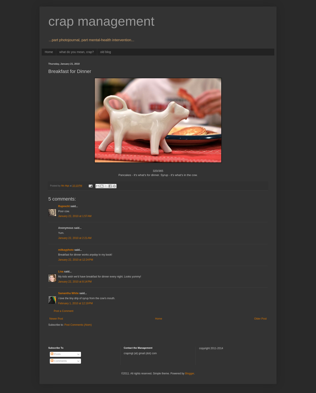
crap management (101, 21)
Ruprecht (64, 206)
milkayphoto (66, 249)
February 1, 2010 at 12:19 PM (75, 303)
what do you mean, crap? (76, 52)
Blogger (189, 373)
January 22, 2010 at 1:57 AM (75, 216)
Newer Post (56, 318)
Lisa (60, 271)
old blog (105, 52)
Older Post (260, 318)
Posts (56, 354)
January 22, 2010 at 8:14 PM (75, 281)
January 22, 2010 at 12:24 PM (75, 259)
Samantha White (68, 293)
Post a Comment (63, 311)
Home (49, 52)
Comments (59, 361)
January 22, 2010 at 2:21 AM (75, 238)
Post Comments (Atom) (78, 324)
